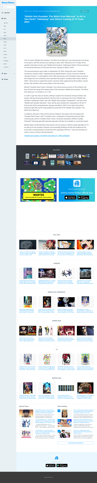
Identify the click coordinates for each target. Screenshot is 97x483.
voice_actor (6, 67)
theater (5, 63)
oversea (5, 54)
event (5, 26)
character (6, 22)
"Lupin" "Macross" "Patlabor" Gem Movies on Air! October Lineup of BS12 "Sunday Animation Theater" (46, 311)
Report (5, 73)
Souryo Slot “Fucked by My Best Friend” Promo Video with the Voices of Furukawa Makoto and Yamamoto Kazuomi (83, 421)
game (5, 32)
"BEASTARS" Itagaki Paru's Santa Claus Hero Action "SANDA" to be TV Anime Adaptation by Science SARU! (66, 368)
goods (5, 35)
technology (6, 60)
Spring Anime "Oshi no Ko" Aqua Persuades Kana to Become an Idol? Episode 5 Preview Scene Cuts (66, 339)
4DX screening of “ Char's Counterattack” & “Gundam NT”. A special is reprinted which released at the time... (85, 311)
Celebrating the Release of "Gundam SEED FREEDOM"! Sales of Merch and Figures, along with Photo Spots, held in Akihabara (47, 282)
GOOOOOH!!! (53, 11)
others (5, 51)
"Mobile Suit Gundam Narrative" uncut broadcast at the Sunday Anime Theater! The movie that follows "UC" (26, 311)
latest (5, 38)
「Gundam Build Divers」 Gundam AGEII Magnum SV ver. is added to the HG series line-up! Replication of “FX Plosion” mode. (45, 421)
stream (5, 57)
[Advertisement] (55, 3)
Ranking (6, 79)
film (4, 29)
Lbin (58, 11)
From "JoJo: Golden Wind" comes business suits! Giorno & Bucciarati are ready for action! (83, 432)
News (5, 18)
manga (5, 41)
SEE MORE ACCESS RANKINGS (75, 443)
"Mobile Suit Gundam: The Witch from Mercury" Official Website (47, 136)
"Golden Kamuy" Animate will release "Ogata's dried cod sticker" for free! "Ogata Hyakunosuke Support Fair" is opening (27, 339)
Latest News (7, 12)
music (5, 45)
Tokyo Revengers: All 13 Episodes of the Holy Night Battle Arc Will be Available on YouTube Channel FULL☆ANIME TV (85, 397)
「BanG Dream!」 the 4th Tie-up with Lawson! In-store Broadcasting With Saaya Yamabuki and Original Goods (45, 432)
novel (5, 48)
